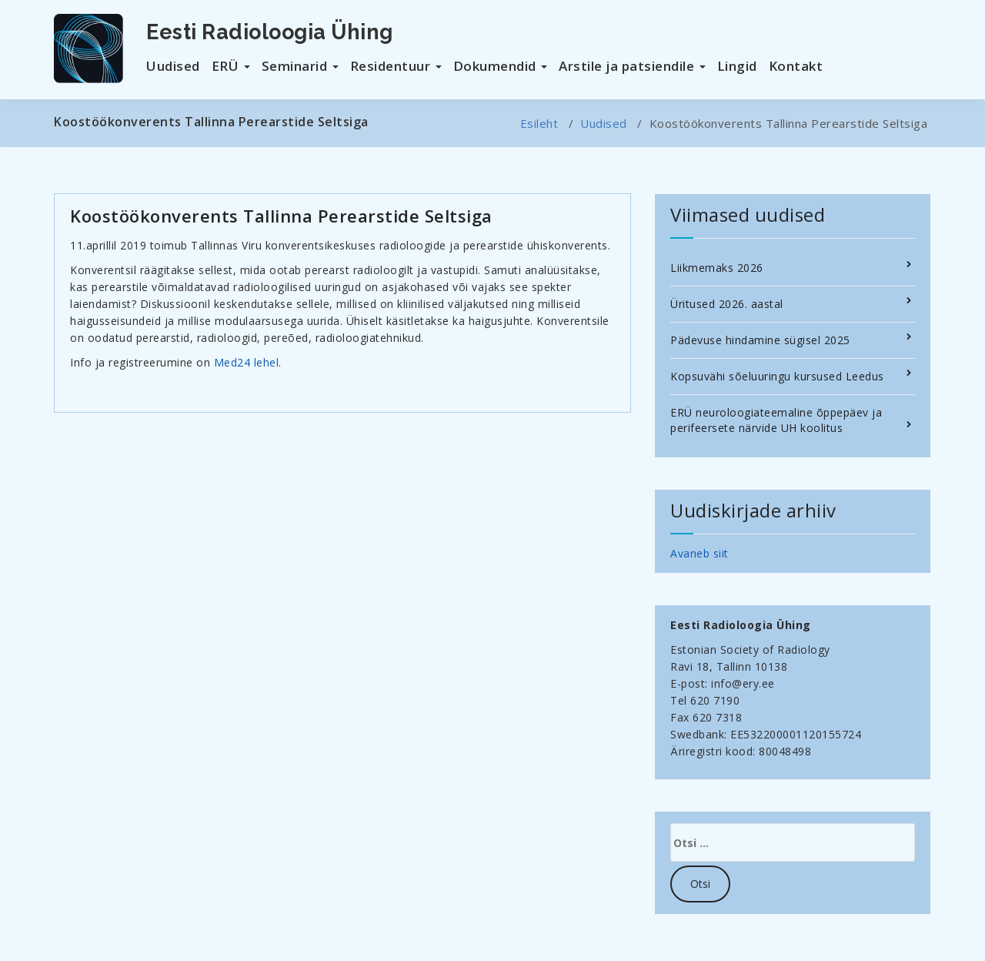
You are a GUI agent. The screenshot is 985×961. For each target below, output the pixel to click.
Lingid (737, 66)
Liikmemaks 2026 (716, 267)
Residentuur (396, 66)
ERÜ (231, 66)
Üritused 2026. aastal (726, 303)
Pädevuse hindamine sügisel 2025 (760, 340)
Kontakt (796, 66)
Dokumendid (500, 66)
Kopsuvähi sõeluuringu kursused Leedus (777, 376)
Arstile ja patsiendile (632, 66)
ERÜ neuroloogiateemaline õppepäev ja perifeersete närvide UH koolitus (776, 420)
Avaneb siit (699, 553)
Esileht (539, 123)
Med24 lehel (246, 362)
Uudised (173, 66)
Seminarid (300, 66)
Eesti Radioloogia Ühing (269, 32)
